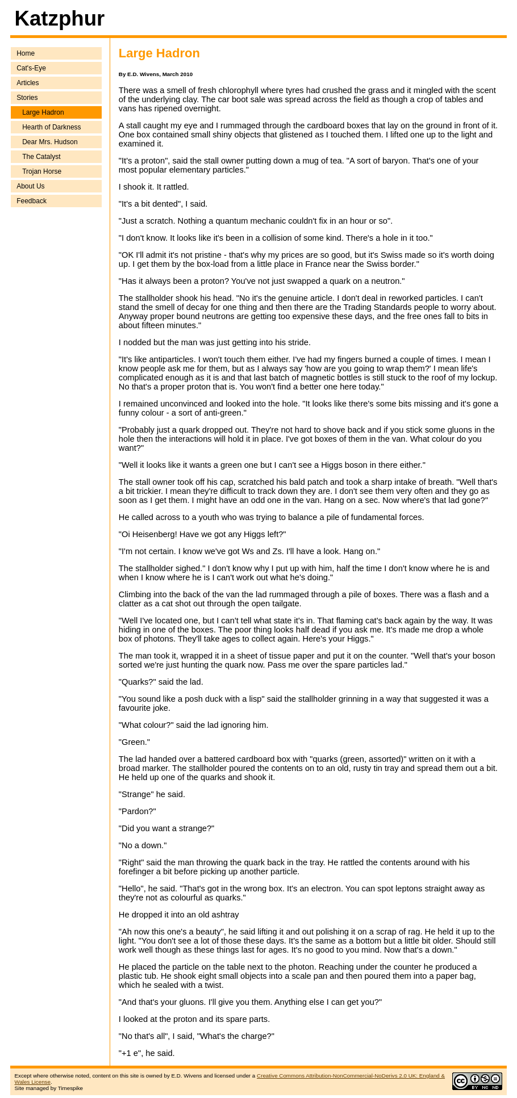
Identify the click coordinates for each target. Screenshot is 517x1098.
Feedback (31, 201)
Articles (27, 83)
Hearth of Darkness (51, 127)
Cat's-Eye (31, 68)
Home (25, 53)
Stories (26, 98)
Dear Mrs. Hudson (49, 142)
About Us (30, 186)
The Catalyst (41, 157)
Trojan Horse (41, 171)
